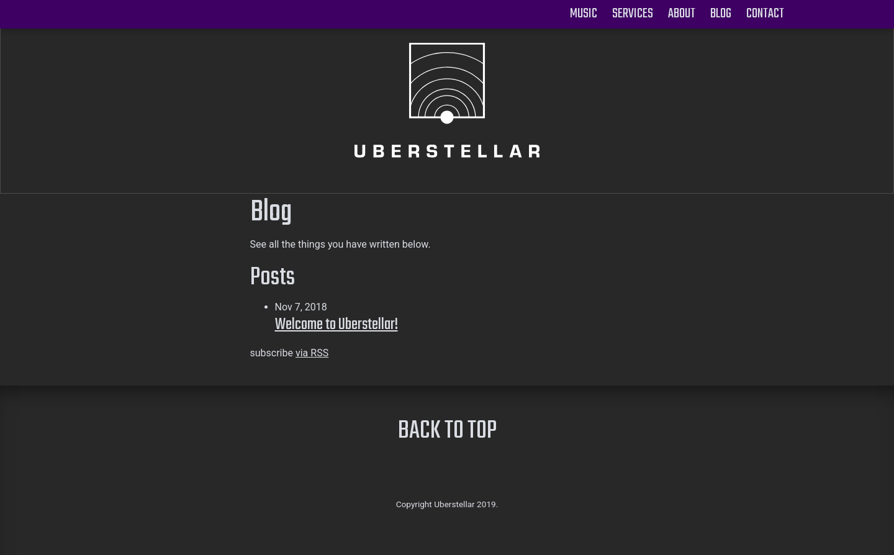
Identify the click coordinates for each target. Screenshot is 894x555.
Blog (720, 13)
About (681, 13)
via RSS (312, 353)
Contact (765, 13)
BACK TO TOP (447, 431)
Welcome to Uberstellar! (336, 324)
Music (583, 13)
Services (632, 13)
